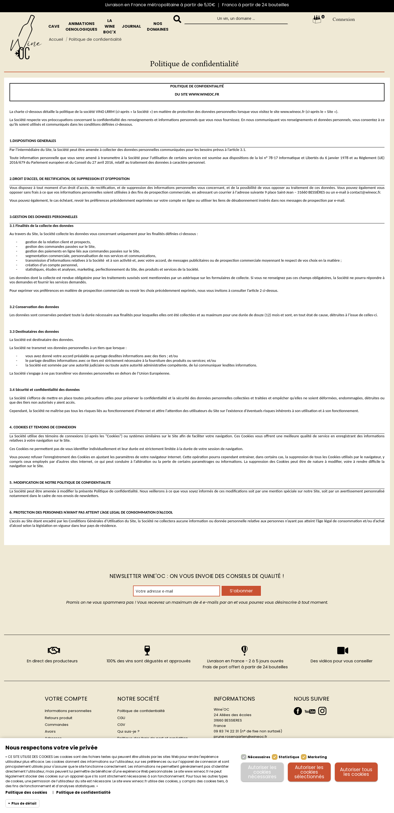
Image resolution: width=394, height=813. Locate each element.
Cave (53, 26)
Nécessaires (259, 757)
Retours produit (58, 718)
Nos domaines (157, 26)
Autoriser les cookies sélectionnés (309, 772)
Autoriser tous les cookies (356, 771)
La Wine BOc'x (109, 26)
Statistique (289, 757)
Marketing (317, 757)
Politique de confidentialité (141, 711)
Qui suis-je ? (128, 731)
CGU (121, 718)
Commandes (56, 724)
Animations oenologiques (81, 26)
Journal (131, 26)
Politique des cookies (26, 792)
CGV (121, 724)
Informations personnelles (68, 711)
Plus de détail (23, 803)
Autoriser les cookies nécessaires (262, 772)
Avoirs (50, 731)
